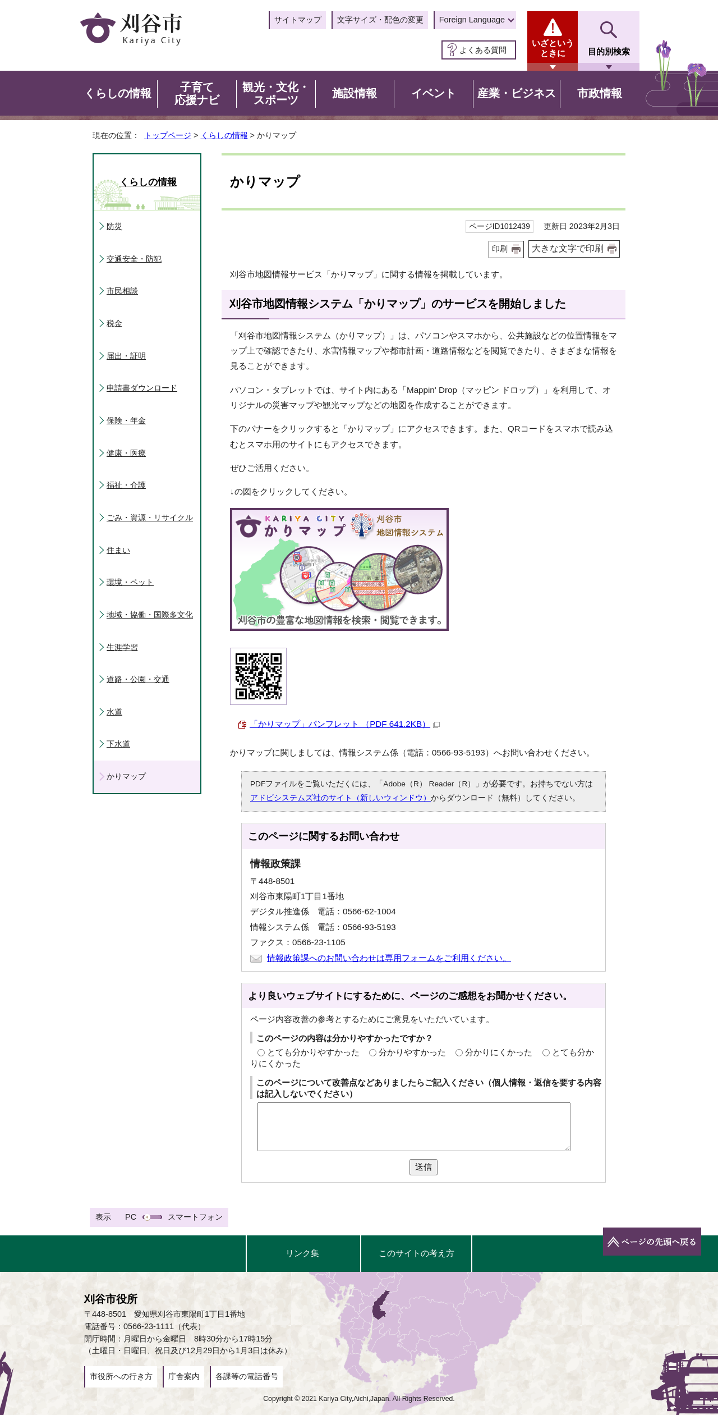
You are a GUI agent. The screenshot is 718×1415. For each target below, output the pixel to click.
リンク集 (302, 1253)
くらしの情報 (224, 135)
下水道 (118, 743)
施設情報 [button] (354, 93)
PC (130, 1216)
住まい (118, 550)
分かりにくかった (498, 1052)
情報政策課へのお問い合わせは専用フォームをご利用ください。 (389, 958)
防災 (114, 226)
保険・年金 (126, 420)
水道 (114, 711)
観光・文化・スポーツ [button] (276, 94)
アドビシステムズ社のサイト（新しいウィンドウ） (340, 798)
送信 (423, 1166)
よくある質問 (483, 49)
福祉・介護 (126, 484)
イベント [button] (433, 93)
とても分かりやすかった (313, 1052)
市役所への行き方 (121, 1376)
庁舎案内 (184, 1376)
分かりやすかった (412, 1052)
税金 (114, 323)
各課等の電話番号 (246, 1376)
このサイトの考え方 (416, 1253)
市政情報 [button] (599, 93)
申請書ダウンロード (142, 387)
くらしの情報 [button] (117, 93)
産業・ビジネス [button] (516, 93)
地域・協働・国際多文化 (150, 614)
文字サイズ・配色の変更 (380, 19)
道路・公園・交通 (138, 679)
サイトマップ (297, 19)
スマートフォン (195, 1216)
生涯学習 (122, 647)
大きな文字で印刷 (568, 248)
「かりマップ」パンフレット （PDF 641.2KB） (345, 724)
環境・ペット (130, 582)
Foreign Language (472, 19)
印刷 (500, 249)
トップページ (167, 135)
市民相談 (122, 290)
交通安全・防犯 (134, 258)
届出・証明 (126, 355)
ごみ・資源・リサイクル (150, 517)
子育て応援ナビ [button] (196, 94)
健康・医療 (126, 452)
